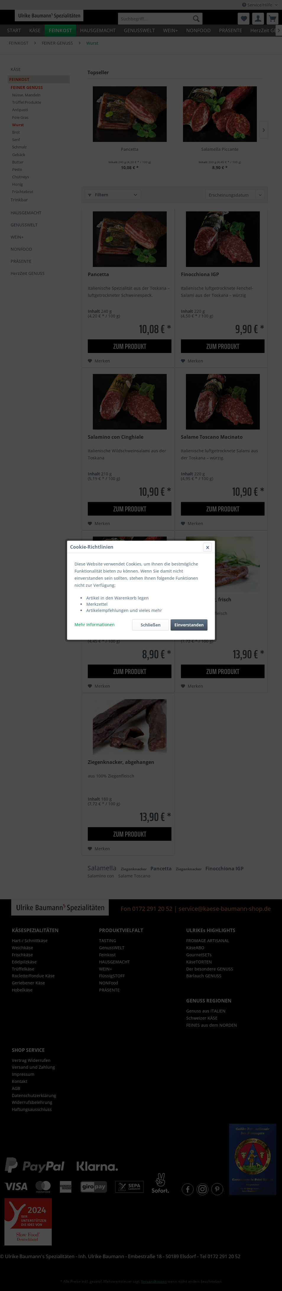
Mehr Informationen (94, 141)
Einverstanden (189, 141)
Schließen (151, 141)
